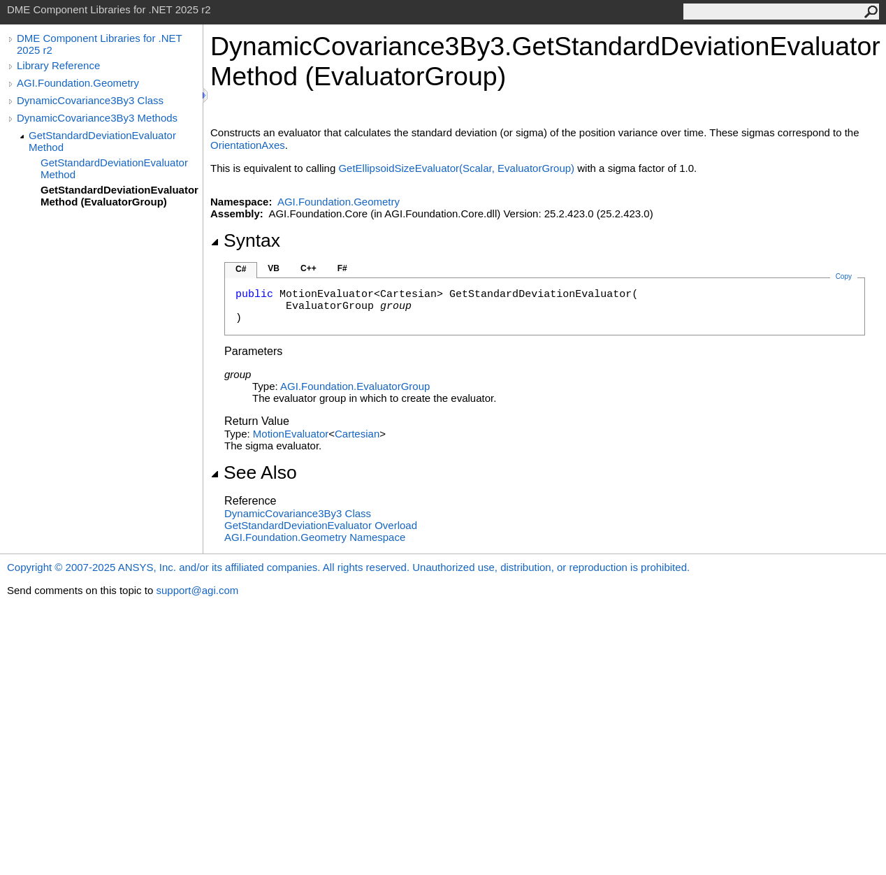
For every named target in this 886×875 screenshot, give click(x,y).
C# (240, 269)
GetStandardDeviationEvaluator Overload (320, 525)
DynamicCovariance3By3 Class (90, 100)
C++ (308, 268)
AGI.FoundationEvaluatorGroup (355, 386)
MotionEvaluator (290, 434)
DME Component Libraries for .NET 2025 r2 (99, 44)
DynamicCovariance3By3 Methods (97, 118)
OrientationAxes (247, 145)
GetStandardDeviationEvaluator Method (102, 141)
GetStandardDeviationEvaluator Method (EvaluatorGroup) (119, 196)
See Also (253, 472)
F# (342, 268)
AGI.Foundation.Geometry (78, 83)
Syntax (245, 240)
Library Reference (58, 65)
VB (273, 268)
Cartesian (357, 434)
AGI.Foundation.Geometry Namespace (314, 537)
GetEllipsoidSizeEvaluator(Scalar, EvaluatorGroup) (456, 168)
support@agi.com (197, 590)
